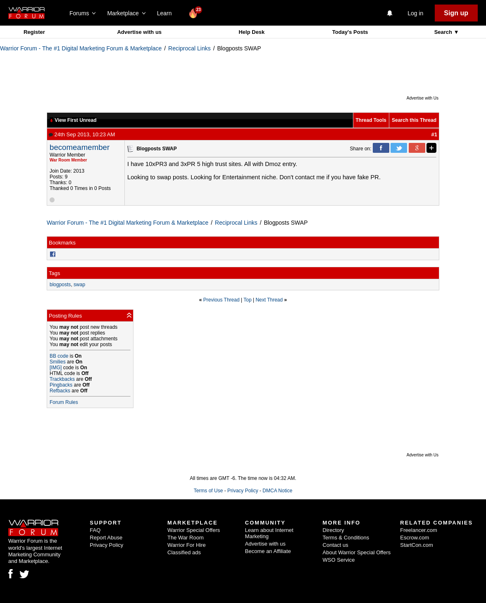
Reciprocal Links (189, 48)
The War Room (185, 537)
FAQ (95, 530)
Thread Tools (371, 120)
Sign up (456, 13)
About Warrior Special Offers (357, 552)
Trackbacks (62, 379)
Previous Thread (221, 300)
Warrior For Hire (186, 545)
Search (444, 32)
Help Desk (251, 32)
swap (79, 284)
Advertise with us (139, 32)
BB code (59, 356)
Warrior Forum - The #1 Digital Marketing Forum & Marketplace (81, 48)
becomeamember (80, 147)
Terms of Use (208, 491)
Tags (54, 273)
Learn (166, 13)
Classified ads (184, 552)
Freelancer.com (418, 530)
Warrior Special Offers (193, 530)
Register (34, 32)
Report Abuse (106, 537)
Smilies (58, 362)
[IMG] (56, 367)
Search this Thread (414, 120)
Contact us (335, 545)
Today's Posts (350, 32)
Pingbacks (61, 385)
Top (247, 300)
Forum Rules (64, 402)
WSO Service (339, 560)
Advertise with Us (422, 98)
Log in (415, 13)
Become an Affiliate (268, 551)
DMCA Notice (277, 491)
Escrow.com (414, 537)
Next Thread (269, 300)
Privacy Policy (242, 491)
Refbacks (60, 391)
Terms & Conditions (346, 537)
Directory (333, 530)
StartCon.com (416, 545)
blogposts (60, 284)
